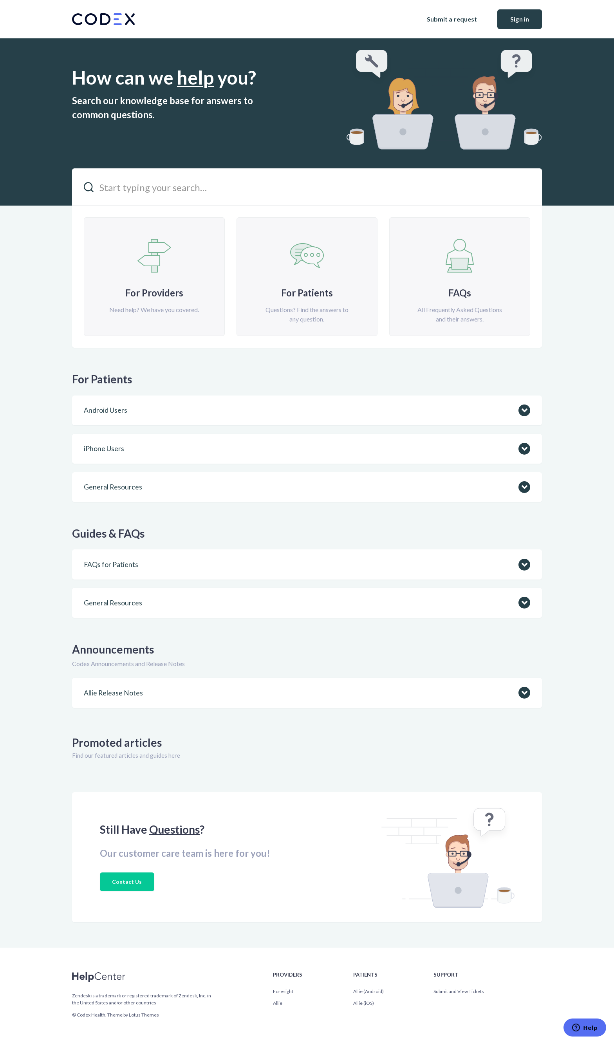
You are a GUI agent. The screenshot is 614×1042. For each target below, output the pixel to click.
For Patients (102, 379)
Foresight (283, 991)
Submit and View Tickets (458, 991)
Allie (277, 1003)
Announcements (113, 649)
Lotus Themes (144, 1015)
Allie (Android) (368, 991)
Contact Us (127, 881)
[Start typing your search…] (307, 187)
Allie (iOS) (363, 1003)
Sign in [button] (519, 19)
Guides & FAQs (108, 533)
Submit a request (452, 19)
